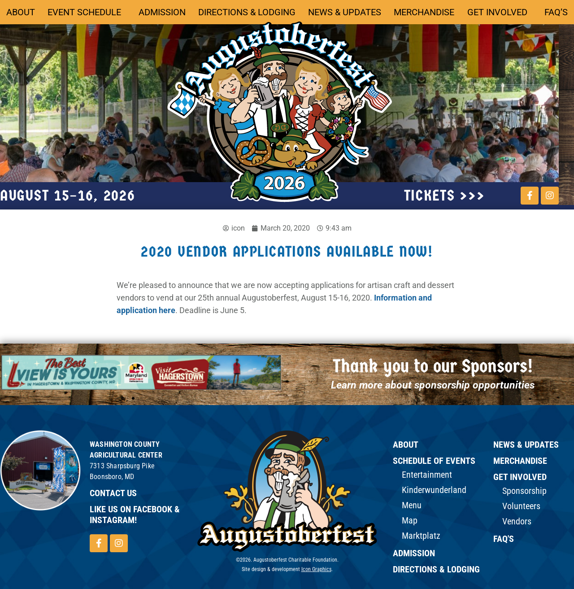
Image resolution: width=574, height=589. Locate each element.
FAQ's (503, 538)
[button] (133, 398)
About (20, 12)
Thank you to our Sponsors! (433, 366)
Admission (162, 12)
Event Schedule (87, 12)
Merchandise (424, 12)
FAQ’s (556, 12)
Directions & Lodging (247, 12)
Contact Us (113, 493)
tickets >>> (444, 196)
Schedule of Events (434, 460)
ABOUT (405, 444)
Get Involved (499, 12)
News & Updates (344, 12)
